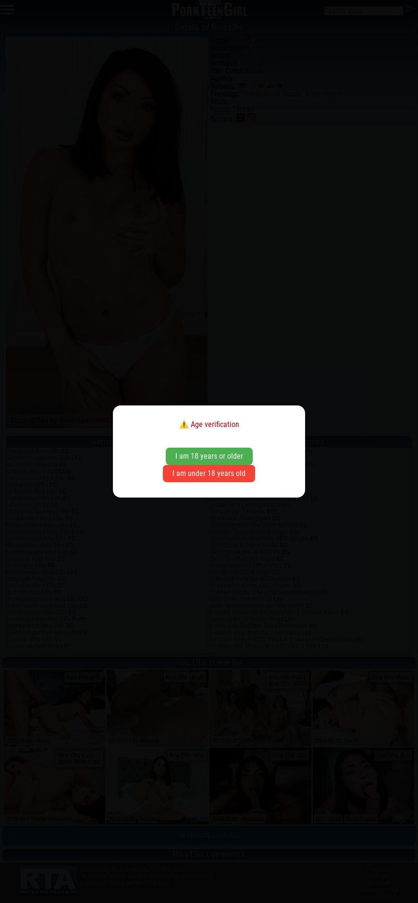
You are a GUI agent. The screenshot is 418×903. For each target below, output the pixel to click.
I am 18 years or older (209, 456)
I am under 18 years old (209, 473)
